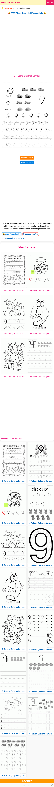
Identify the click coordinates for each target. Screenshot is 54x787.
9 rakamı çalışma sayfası (13, 238)
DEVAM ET (27, 781)
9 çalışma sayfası (30, 234)
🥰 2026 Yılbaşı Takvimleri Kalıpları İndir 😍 (27, 13)
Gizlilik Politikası (27, 786)
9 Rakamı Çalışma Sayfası (22, 8)
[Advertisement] (27, 44)
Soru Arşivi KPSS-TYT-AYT (11, 439)
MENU (50, 2)
